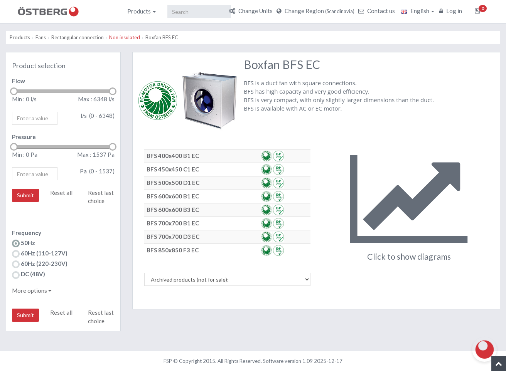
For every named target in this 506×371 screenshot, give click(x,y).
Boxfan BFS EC (161, 37)
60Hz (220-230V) (39, 264)
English (417, 10)
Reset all (61, 192)
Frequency (26, 232)
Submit (25, 195)
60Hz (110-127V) (39, 254)
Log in (451, 10)
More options (32, 290)
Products (141, 11)
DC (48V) (28, 274)
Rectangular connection (77, 37)
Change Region (316, 10)
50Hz (23, 243)
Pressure (24, 136)
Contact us (377, 10)
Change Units (252, 10)
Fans (40, 37)
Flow (18, 80)
